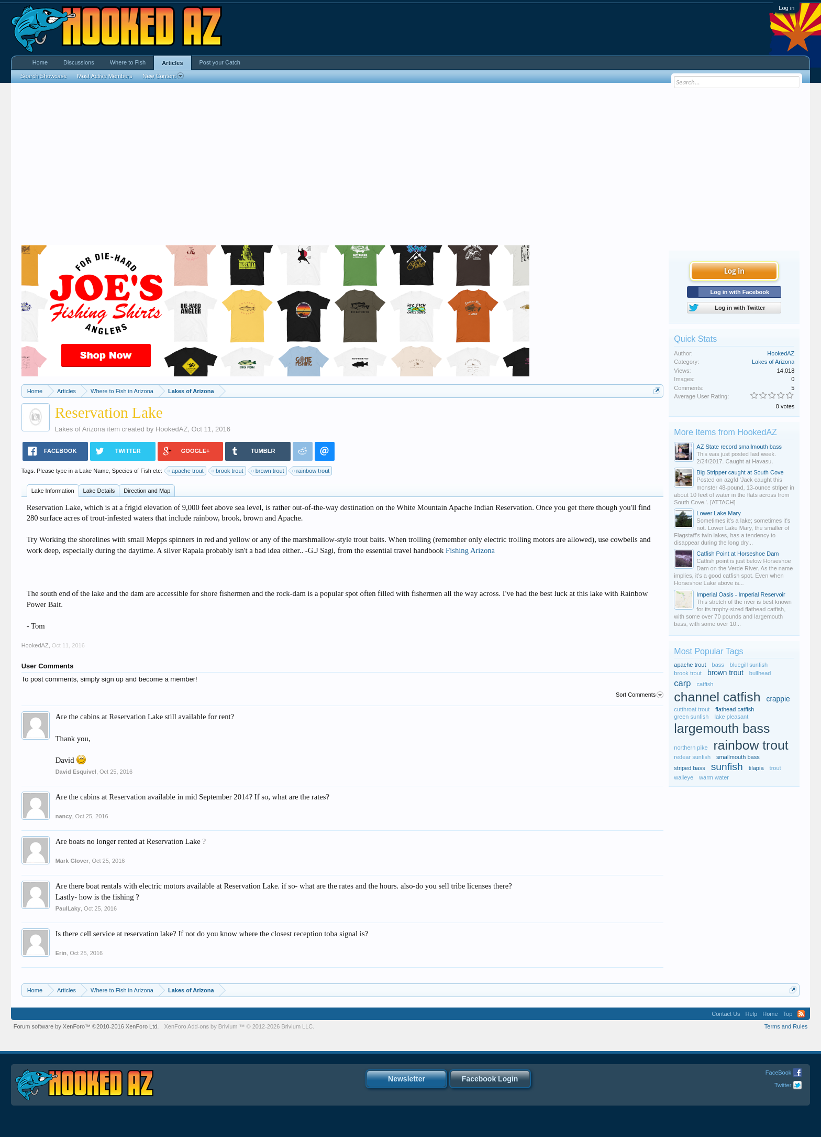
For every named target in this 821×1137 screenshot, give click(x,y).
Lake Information (52, 491)
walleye (683, 777)
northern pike (690, 747)
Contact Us (726, 1014)
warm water (714, 777)
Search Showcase (43, 76)
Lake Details (99, 491)
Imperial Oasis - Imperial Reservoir (740, 594)
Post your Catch (219, 62)
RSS (801, 1013)
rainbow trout (311, 470)
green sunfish (691, 716)
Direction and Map (147, 491)
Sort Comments (639, 695)
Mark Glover (72, 861)
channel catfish (717, 697)
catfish (705, 684)
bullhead (760, 673)
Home (40, 62)
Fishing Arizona (470, 550)
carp (682, 683)
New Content (163, 76)
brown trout (268, 470)
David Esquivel (76, 771)
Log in (786, 8)
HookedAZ (171, 429)
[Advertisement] (410, 166)
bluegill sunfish (749, 665)
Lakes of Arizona (80, 429)
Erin (61, 953)
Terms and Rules (786, 1026)
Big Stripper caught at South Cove (739, 472)
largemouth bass (722, 728)
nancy (64, 816)
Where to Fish (128, 62)
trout (775, 768)
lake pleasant (731, 716)
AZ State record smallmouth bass (739, 446)
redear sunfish (692, 757)
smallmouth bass (738, 757)
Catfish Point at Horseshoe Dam (737, 553)
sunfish (727, 766)
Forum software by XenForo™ (86, 1026)
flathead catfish (734, 709)
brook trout (228, 470)
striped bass (689, 768)
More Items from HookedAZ (725, 432)
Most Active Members (104, 76)
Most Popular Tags (708, 651)
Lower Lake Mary (718, 513)
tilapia (756, 768)
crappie (778, 699)
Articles (172, 63)
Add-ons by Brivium (239, 1026)
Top (788, 1014)
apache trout (186, 470)
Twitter (782, 1085)
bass (718, 665)
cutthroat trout (691, 709)
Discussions (78, 62)
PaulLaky (68, 908)
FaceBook (778, 1072)
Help (752, 1014)
